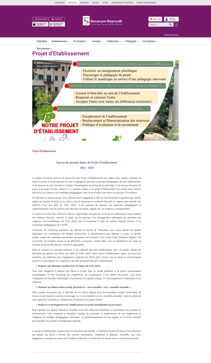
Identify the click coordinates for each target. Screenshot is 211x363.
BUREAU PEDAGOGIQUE (146, 2)
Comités (97, 41)
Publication (114, 41)
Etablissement (60, 41)
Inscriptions (150, 41)
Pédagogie (131, 41)
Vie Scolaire (80, 41)
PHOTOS (57, 19)
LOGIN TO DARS (172, 19)
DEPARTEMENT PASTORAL (122, 2)
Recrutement (44, 48)
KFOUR (105, 2)
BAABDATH (60, 2)
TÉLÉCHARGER (40, 19)
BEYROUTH (72, 2)
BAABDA (95, 2)
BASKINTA (84, 2)
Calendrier (42, 41)
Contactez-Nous (171, 34)
